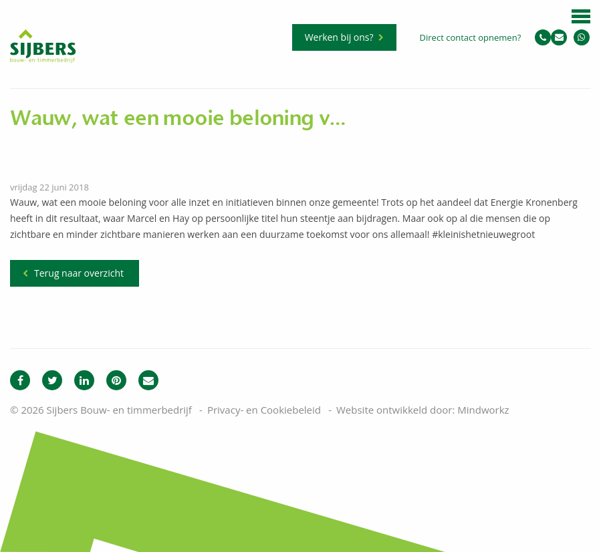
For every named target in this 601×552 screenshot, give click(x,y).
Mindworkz (483, 409)
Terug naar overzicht (79, 273)
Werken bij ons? (339, 37)
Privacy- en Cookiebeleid (264, 409)
